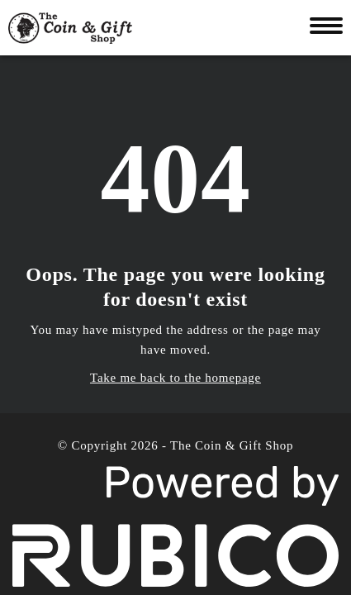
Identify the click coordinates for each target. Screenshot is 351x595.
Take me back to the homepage (175, 377)
